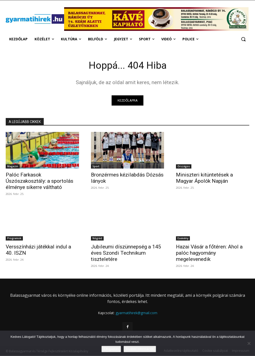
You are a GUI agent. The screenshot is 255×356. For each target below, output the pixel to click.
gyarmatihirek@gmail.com (136, 313)
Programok (14, 238)
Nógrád (97, 238)
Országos (183, 167)
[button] (243, 39)
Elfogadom (111, 349)
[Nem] (248, 343)
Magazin (12, 167)
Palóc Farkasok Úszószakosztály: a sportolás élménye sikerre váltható (39, 181)
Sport (95, 167)
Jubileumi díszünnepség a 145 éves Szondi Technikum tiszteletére (126, 253)
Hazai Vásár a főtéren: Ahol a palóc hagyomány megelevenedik (209, 253)
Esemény (182, 238)
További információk (140, 349)
